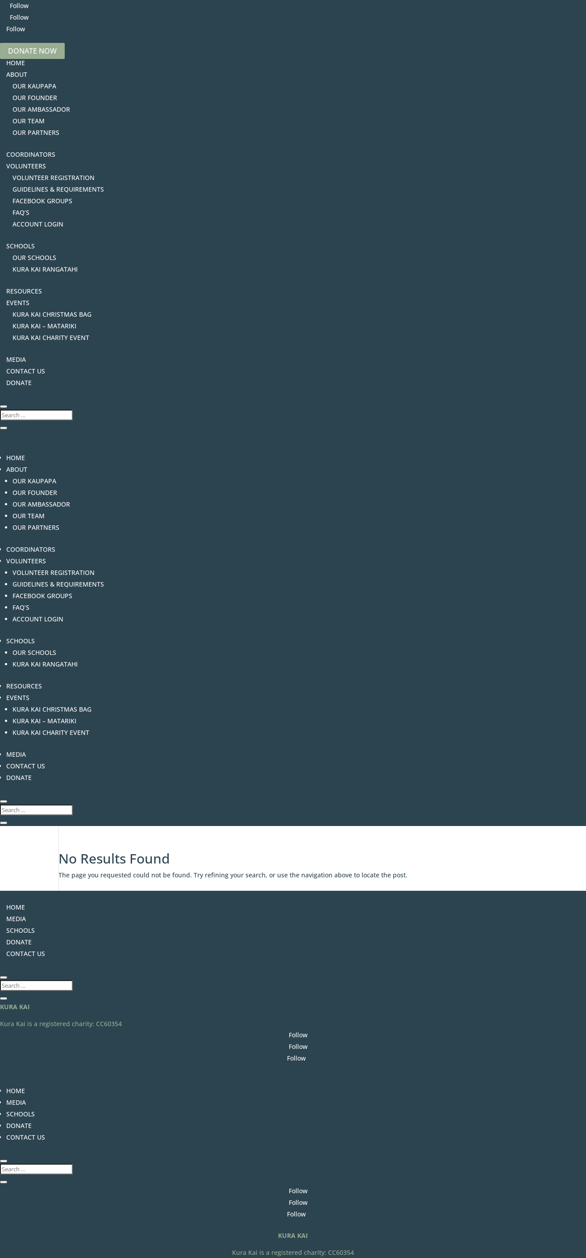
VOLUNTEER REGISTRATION (53, 177)
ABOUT (16, 74)
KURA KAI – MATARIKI (44, 326)
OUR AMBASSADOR (41, 109)
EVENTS (17, 302)
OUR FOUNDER (34, 97)
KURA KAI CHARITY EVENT (50, 337)
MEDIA (16, 359)
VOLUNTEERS (26, 166)
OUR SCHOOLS (34, 257)
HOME (15, 63)
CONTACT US (25, 371)
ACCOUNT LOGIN (37, 224)
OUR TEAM (28, 121)
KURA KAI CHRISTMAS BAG (51, 314)
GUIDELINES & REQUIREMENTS (58, 189)
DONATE (19, 382)
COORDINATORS (30, 154)
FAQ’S (20, 212)
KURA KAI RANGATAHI (45, 269)
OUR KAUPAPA (34, 86)
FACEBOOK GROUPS (42, 201)
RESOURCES (24, 291)
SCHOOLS (20, 246)
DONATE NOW (32, 51)
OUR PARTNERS (35, 132)
